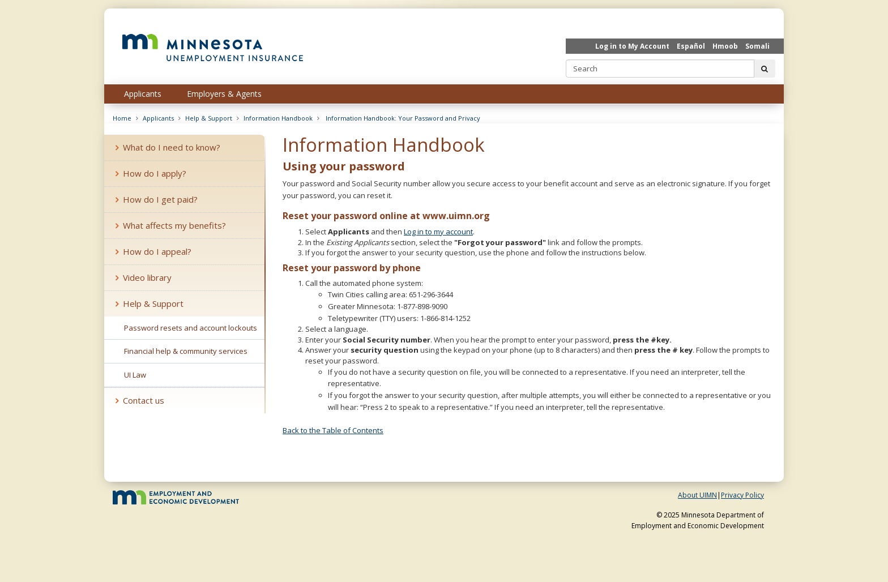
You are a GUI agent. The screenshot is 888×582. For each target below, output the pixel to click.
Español (691, 46)
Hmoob (725, 46)
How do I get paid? (157, 199)
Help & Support (208, 118)
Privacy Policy (742, 495)
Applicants (158, 118)
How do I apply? (151, 173)
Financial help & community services (185, 351)
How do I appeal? (153, 251)
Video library (144, 277)
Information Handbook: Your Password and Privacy (402, 118)
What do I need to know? (168, 147)
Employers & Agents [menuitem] (224, 93)
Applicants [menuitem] (142, 93)
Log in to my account (438, 231)
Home (122, 118)
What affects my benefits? (171, 225)
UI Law (135, 375)
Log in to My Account (632, 46)
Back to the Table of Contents (333, 430)
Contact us (140, 400)
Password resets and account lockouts (190, 328)
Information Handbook (278, 118)
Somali (757, 46)
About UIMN (697, 495)
